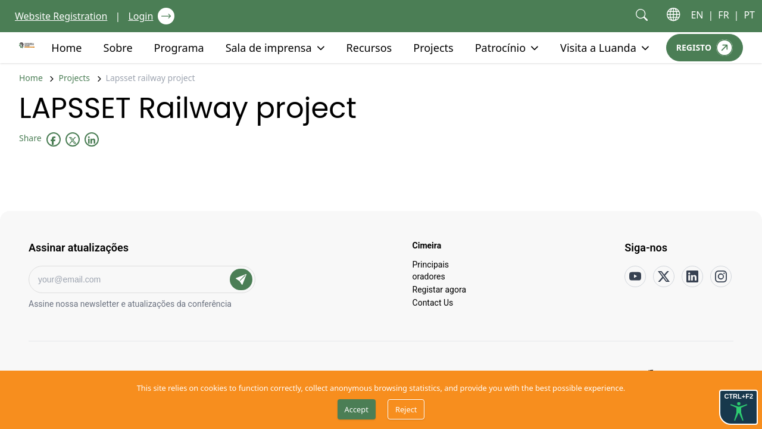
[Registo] (704, 47)
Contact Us (433, 302)
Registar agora (440, 289)
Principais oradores (431, 270)
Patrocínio (500, 47)
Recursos (369, 47)
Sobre (118, 47)
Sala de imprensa (269, 47)
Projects (433, 47)
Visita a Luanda (598, 47)
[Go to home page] (27, 45)
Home (66, 47)
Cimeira (427, 245)
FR (723, 14)
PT (749, 14)
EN (697, 14)
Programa (179, 47)
